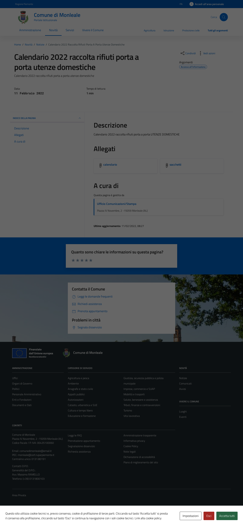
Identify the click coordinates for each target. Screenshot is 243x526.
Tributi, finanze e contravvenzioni (142, 405)
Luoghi (183, 411)
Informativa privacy (134, 441)
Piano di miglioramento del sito (141, 462)
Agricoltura (149, 30)
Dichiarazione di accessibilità (139, 457)
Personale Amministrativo (26, 394)
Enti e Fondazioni (21, 400)
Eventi (182, 417)
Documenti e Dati (22, 405)
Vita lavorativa (132, 416)
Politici (15, 389)
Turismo (128, 410)
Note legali (130, 452)
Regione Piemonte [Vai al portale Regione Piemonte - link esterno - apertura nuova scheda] (24, 4)
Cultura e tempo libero (80, 410)
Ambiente (73, 383)
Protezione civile (191, 30)
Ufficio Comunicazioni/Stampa (116, 204)
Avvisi (182, 389)
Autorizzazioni (75, 400)
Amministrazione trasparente (140, 435)
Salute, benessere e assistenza (141, 400)
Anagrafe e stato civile (80, 389)
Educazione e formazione (82, 416)
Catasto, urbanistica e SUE (82, 405)
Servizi (70, 30)
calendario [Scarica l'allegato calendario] (110, 164)
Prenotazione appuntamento (84, 441)
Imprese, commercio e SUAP (139, 389)
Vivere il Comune (93, 30)
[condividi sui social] (187, 53)
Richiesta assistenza (79, 452)
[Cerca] (224, 17)
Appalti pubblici (76, 394)
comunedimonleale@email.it (36, 451)
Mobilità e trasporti (134, 394)
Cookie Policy (131, 446)
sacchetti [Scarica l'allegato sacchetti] (175, 164)
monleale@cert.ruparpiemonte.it (36, 455)
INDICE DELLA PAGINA (47, 118)
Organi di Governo (22, 383)
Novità (53, 30)
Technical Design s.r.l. (35, 516)
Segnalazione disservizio (81, 446)
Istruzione (169, 30)
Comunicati (185, 383)
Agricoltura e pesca (78, 378)
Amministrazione (30, 30)
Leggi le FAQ (75, 435)
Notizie (183, 378)
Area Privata (19, 495)
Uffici (15, 378)
